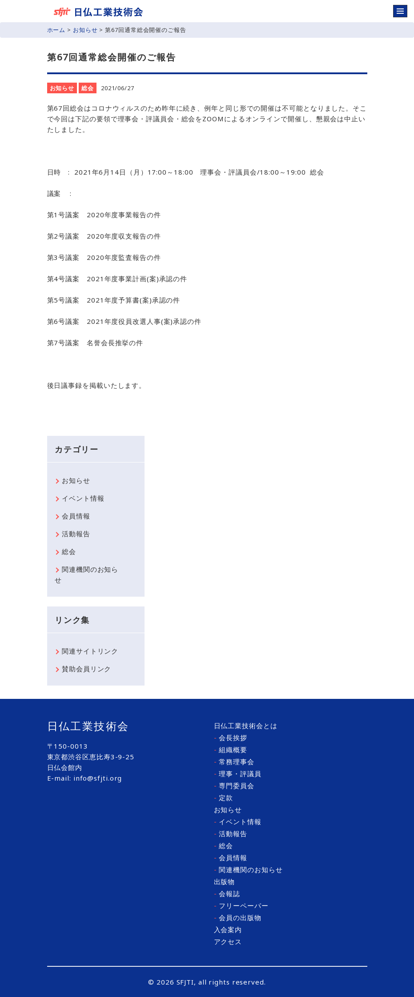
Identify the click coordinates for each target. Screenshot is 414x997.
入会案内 (228, 929)
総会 (87, 88)
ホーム (56, 30)
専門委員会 (234, 785)
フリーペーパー (241, 905)
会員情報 (76, 515)
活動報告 (76, 533)
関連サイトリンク (90, 650)
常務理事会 (234, 761)
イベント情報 (83, 498)
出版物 (224, 881)
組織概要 (230, 749)
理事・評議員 (237, 773)
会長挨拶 (230, 737)
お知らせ (85, 30)
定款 (223, 797)
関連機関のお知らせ (86, 574)
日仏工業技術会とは (245, 725)
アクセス (228, 941)
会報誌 (227, 893)
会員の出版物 (237, 917)
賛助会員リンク (86, 668)
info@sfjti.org (97, 778)
